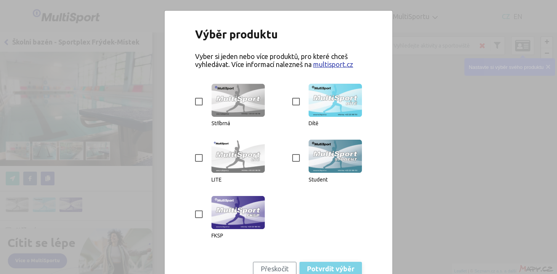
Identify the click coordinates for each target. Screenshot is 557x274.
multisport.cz (333, 64)
